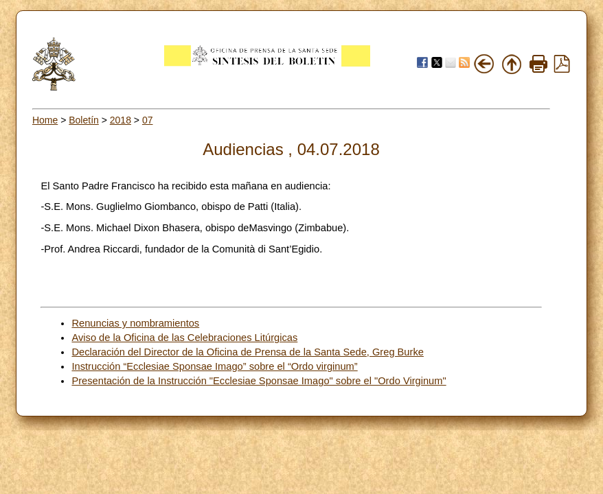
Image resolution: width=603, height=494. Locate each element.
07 (147, 120)
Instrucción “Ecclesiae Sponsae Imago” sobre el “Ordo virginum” (214, 366)
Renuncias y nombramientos (135, 323)
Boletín (84, 120)
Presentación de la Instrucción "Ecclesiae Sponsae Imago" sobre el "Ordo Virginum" (258, 380)
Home (45, 120)
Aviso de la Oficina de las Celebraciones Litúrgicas (184, 337)
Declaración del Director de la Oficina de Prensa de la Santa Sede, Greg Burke (247, 351)
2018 (120, 120)
